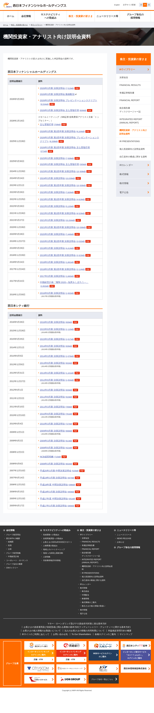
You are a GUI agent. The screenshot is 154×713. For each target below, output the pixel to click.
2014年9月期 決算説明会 (59, 346)
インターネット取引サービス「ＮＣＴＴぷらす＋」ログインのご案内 (134, 655)
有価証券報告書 (126, 93)
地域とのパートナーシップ (54, 549)
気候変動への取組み (51, 535)
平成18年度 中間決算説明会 (61, 484)
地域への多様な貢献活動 (53, 553)
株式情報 (124, 175)
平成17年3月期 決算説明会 (60, 505)
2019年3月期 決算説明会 (60, 248)
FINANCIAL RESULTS (130, 85)
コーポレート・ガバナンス (17, 560)
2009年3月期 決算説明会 (59, 440)
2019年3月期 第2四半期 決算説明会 (65, 255)
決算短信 (123, 78)
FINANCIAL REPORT (129, 101)
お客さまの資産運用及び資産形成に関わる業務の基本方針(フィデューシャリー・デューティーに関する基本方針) (77, 627)
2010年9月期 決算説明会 (59, 413)
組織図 (10, 542)
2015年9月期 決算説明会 (60, 329)
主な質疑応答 (53, 124)
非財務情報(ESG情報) (52, 560)
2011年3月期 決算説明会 (59, 406)
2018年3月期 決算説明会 (60, 262)
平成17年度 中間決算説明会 (61, 498)
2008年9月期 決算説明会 (59, 447)
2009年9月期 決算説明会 (59, 430)
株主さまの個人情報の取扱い (93, 606)
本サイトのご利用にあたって (35, 634)
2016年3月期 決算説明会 (59, 322)
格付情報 (124, 184)
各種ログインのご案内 (105, 634)
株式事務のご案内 (89, 602)
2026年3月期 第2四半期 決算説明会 (65, 131)
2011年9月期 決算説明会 (59, 397)
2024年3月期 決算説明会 (61, 178)
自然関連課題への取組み (53, 538)
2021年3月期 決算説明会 (61, 220)
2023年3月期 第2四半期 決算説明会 (65, 199)
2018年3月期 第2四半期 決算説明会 (65, 269)
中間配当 (85, 595)
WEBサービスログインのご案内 (102, 655)
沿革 (10, 549)
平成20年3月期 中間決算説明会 (62, 470)
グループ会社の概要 (14, 564)
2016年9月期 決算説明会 (60, 293)
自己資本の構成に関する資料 (133, 157)
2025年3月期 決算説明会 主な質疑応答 (66, 164)
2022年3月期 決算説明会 (60, 206)
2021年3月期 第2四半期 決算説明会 (66, 227)
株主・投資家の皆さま (81, 16)
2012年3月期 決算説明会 (59, 390)
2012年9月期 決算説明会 (60, 380)
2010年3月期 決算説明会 (59, 423)
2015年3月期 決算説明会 (60, 339)
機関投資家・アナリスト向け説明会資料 (133, 133)
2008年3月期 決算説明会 (59, 463)
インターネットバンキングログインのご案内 (38, 653)
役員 (10, 545)
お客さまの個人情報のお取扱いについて (42, 630)
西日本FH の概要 (13, 538)
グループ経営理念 (13, 535)
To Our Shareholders (81, 634)
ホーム (10, 16)
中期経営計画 (13, 556)
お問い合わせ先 (60, 634)
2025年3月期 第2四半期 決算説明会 (66, 171)
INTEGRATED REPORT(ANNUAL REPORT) (130, 121)
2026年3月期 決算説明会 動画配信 (57, 94)
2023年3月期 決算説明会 (60, 192)
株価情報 (85, 599)
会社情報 (26, 16)
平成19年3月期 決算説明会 (60, 477)
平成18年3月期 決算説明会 (60, 491)
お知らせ (120, 542)
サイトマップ (126, 634)
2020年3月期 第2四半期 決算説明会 (65, 241)
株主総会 (85, 591)
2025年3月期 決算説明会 (60, 158)
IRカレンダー (126, 165)
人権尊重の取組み (50, 546)
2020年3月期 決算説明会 (60, 234)
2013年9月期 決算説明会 (59, 363)
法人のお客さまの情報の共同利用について (84, 630)
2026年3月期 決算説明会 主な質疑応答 (66, 110)
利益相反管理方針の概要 (119, 630)
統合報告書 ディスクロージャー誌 (130, 110)
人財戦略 (46, 557)
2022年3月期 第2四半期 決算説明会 (65, 213)
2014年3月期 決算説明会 (60, 356)
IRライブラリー (36, 25)
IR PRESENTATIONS (129, 142)
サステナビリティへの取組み (50, 16)
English (117, 5)
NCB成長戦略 (54, 456)
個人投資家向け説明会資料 (132, 150)
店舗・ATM (38, 659)
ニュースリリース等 (107, 16)
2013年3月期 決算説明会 (60, 373)
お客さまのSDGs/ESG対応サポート (57, 542)
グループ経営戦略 (13, 553)
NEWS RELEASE (124, 538)
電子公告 (124, 193)
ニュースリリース (124, 535)
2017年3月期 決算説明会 (60, 276)
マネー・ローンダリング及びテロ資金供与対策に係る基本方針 (77, 623)
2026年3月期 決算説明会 (60, 88)
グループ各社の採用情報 (135, 16)
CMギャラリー (12, 568)
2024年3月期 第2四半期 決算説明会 (66, 185)
